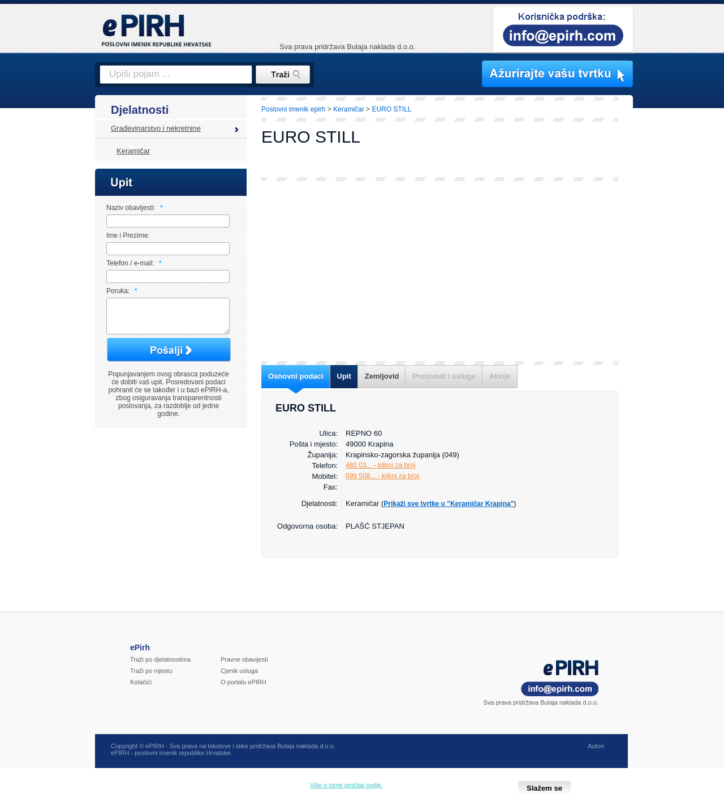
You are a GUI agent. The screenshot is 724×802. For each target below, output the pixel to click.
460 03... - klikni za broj (380, 465)
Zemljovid (382, 376)
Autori (596, 752)
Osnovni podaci (296, 376)
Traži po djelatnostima (160, 666)
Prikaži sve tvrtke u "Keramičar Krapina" (448, 504)
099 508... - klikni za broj (382, 476)
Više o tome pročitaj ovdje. (346, 785)
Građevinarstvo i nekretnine (156, 128)
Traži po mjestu (151, 677)
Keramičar (133, 151)
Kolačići (141, 688)
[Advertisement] (439, 271)
